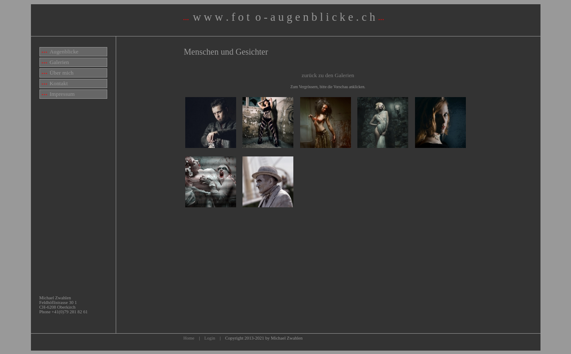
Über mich (58, 73)
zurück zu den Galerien (328, 75)
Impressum (58, 94)
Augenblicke (60, 51)
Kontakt (55, 83)
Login (209, 338)
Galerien (55, 62)
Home (189, 338)
